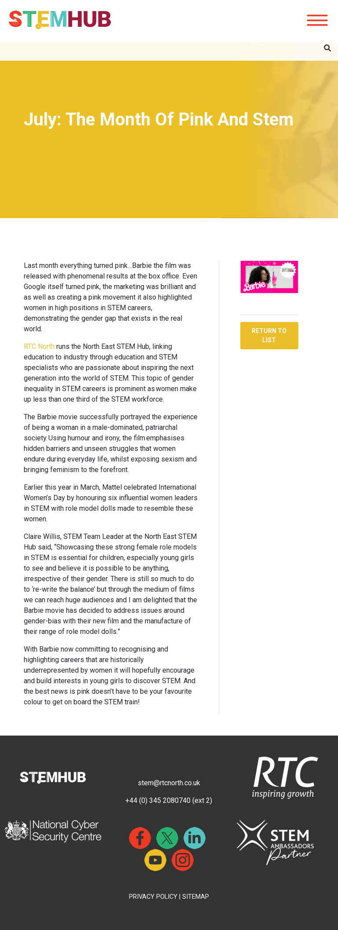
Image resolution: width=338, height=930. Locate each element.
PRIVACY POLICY (153, 897)
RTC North (40, 346)
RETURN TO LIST (269, 335)
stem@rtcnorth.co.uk (169, 783)
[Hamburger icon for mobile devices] (317, 20)
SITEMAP (195, 897)
